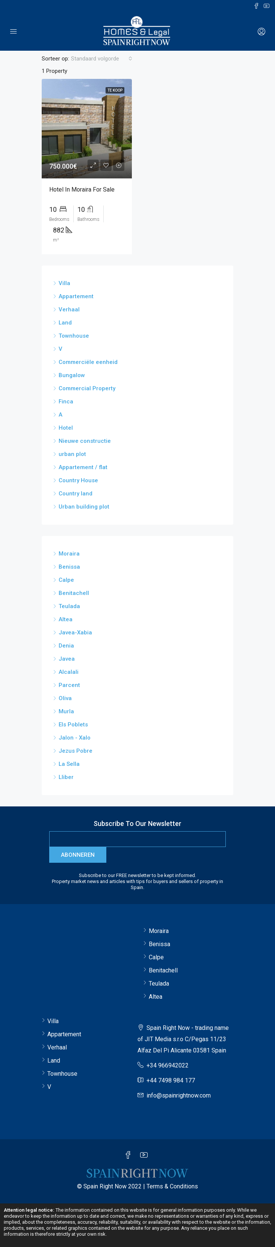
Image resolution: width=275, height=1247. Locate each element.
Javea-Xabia (75, 632)
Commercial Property (87, 388)
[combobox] (101, 58)
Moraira (69, 553)
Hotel (66, 427)
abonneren (78, 854)
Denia (66, 645)
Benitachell (74, 593)
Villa (64, 283)
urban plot (72, 454)
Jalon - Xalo (75, 737)
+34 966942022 (168, 1065)
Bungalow (72, 375)
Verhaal (69, 309)
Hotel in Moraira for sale (82, 189)
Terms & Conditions (172, 1186)
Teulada (69, 606)
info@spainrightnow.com (179, 1095)
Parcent (69, 685)
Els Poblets (73, 724)
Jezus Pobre (75, 750)
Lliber (66, 777)
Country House (78, 480)
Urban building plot (84, 506)
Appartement (76, 296)
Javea (67, 658)
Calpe (66, 580)
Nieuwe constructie (85, 441)
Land (65, 322)
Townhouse (74, 335)
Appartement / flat (83, 467)
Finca (66, 401)
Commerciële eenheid (88, 362)
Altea (66, 619)
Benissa (69, 566)
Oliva (65, 698)
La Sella (69, 764)
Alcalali (69, 672)
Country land (75, 493)
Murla (66, 711)
